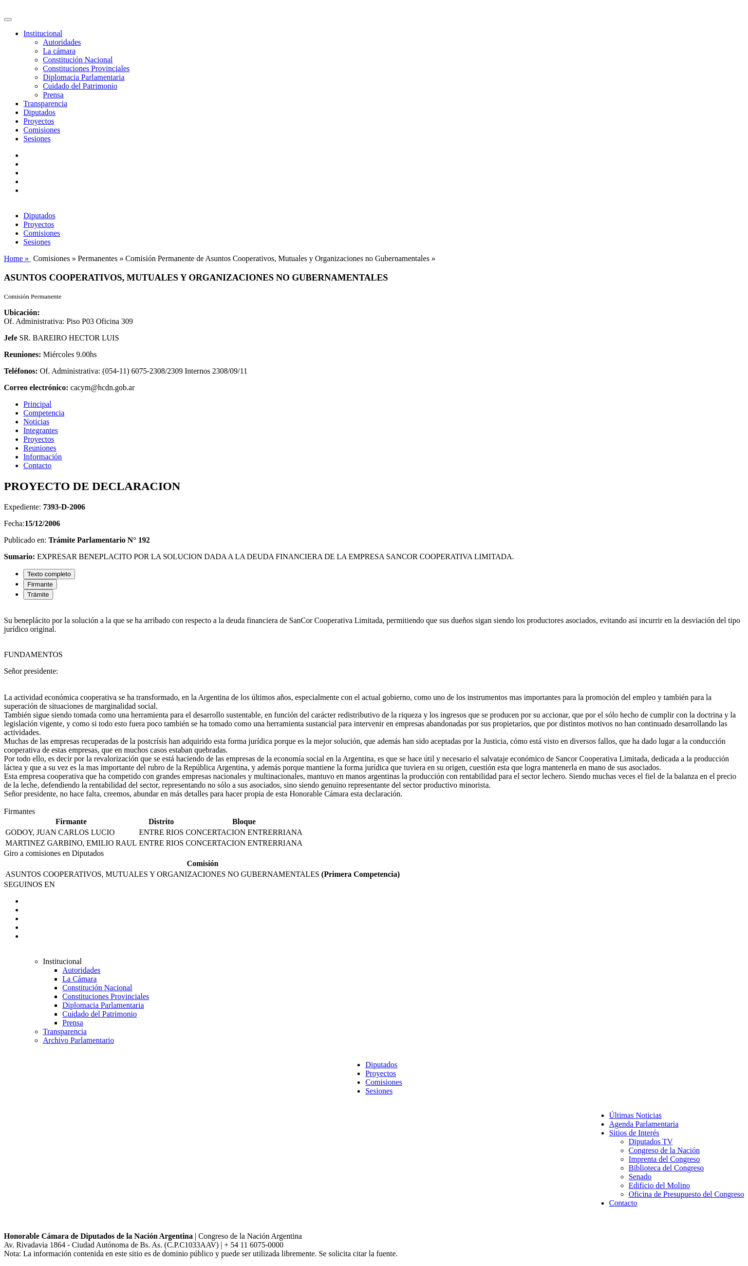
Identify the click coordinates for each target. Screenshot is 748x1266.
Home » (17, 258)
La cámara (59, 51)
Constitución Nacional (78, 60)
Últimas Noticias (635, 1115)
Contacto (37, 465)
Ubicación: (22, 312)
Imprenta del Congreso (664, 1159)
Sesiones (37, 138)
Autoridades (62, 42)
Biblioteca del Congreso (666, 1168)
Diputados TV (651, 1141)
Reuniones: (22, 354)
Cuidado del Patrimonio (80, 86)
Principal (37, 404)
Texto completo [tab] (49, 574)
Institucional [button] (42, 33)
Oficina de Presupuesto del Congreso (686, 1194)
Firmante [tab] (40, 584)
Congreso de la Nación (664, 1150)
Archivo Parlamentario (78, 1040)
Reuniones (39, 448)
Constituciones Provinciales (86, 68)
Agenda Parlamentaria (644, 1124)
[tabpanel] (374, 707)
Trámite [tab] (38, 594)
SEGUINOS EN (29, 884)
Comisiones (41, 130)
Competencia (43, 413)
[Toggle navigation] (8, 19)
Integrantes (40, 430)
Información (42, 457)
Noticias (36, 421)
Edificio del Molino (659, 1185)
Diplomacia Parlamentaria (83, 77)
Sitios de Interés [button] (634, 1133)
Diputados (39, 112)
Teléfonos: (21, 371)
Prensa (53, 95)
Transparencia (45, 103)
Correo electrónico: (36, 387)
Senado (640, 1176)
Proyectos (38, 121)
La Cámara (79, 979)
